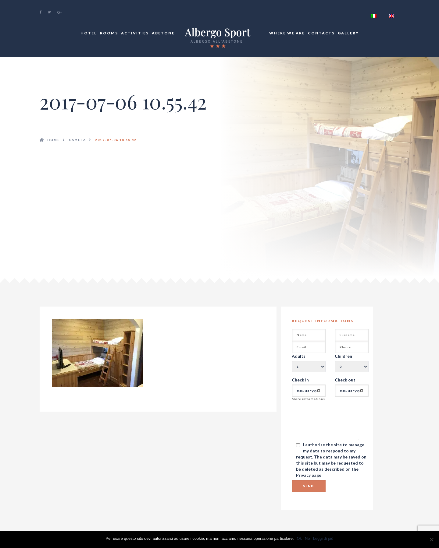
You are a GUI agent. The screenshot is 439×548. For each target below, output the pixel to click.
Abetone (163, 33)
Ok (299, 538)
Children (343, 356)
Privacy (304, 475)
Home (53, 140)
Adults (298, 356)
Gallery (348, 33)
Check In (300, 379)
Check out (345, 379)
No (307, 538)
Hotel (88, 33)
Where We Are (287, 33)
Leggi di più (323, 538)
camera (77, 140)
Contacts (321, 33)
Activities (135, 33)
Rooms (109, 33)
